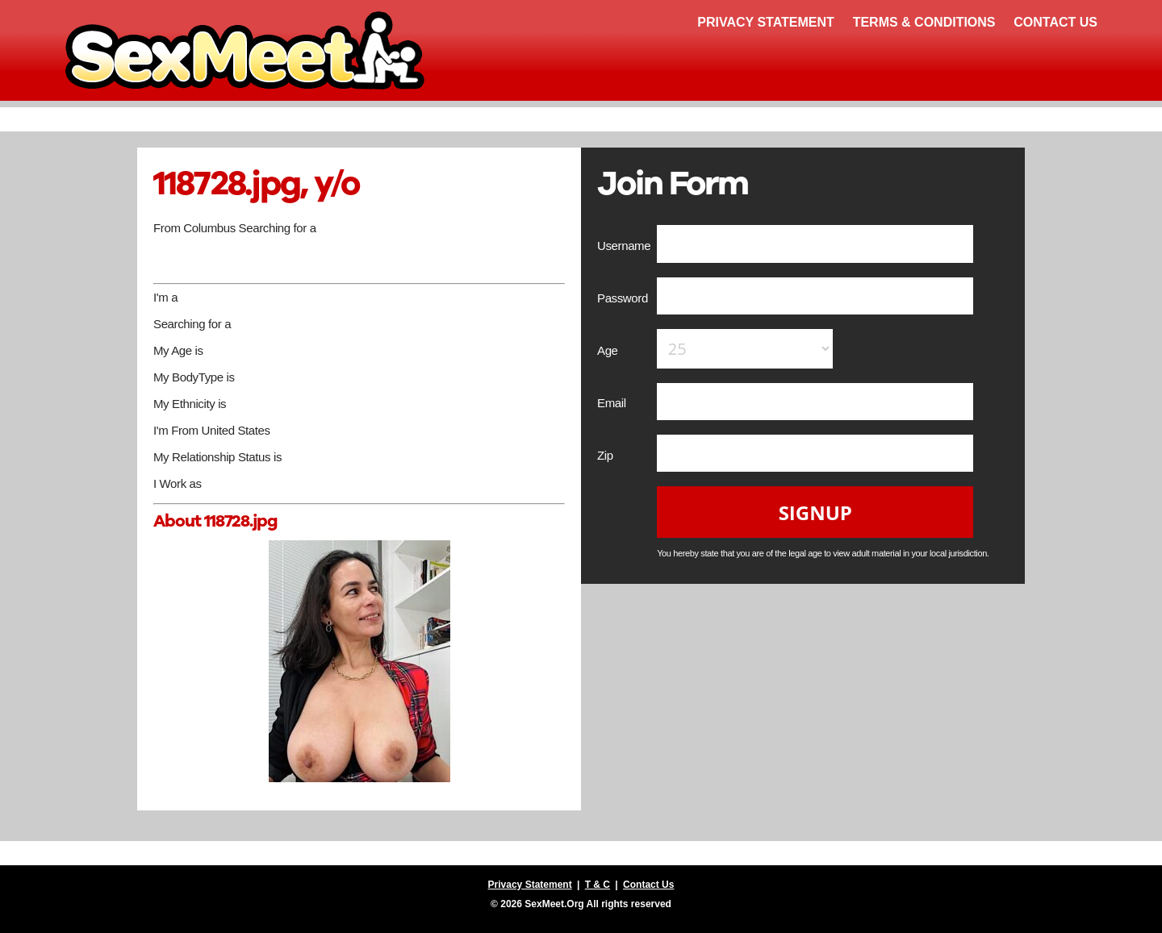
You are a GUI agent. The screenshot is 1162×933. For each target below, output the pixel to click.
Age (609, 350)
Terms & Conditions (924, 22)
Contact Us (1055, 22)
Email (613, 403)
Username (625, 245)
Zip (607, 455)
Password (624, 298)
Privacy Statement (765, 22)
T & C (597, 884)
